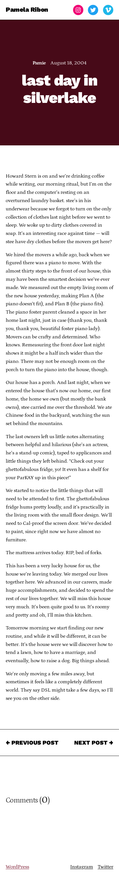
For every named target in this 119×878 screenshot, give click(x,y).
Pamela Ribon (27, 9)
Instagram (81, 867)
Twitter (105, 867)
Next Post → (93, 742)
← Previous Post (32, 742)
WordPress (17, 867)
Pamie (39, 63)
